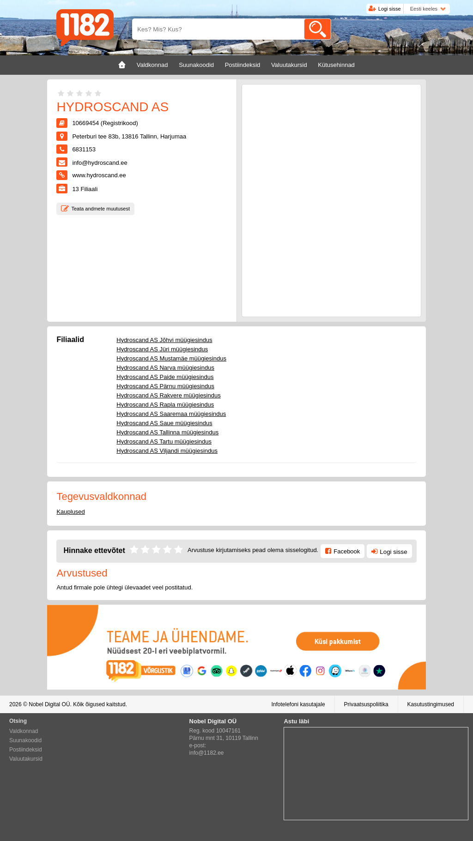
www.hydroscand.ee (99, 175)
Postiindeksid (25, 749)
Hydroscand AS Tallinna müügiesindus (167, 432)
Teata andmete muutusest (100, 208)
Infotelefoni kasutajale (298, 704)
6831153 (84, 149)
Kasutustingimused (430, 704)
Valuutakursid (25, 759)
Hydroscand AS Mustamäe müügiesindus (171, 358)
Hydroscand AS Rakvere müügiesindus (168, 395)
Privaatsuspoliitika (366, 704)
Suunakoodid (25, 740)
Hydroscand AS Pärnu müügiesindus (165, 386)
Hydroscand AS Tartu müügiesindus (164, 441)
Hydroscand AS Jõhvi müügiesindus (164, 339)
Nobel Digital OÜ (49, 704)
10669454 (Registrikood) (105, 123)
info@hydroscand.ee (99, 162)
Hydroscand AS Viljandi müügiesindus (167, 450)
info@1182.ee (206, 753)
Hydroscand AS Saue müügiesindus (164, 423)
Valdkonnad (23, 731)
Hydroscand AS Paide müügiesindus (164, 376)
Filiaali (84, 189)
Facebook (347, 551)
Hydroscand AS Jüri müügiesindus (162, 349)
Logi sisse (389, 9)
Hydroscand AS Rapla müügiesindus (165, 404)
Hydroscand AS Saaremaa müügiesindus (171, 413)
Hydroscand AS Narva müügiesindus (165, 367)
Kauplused (70, 511)
